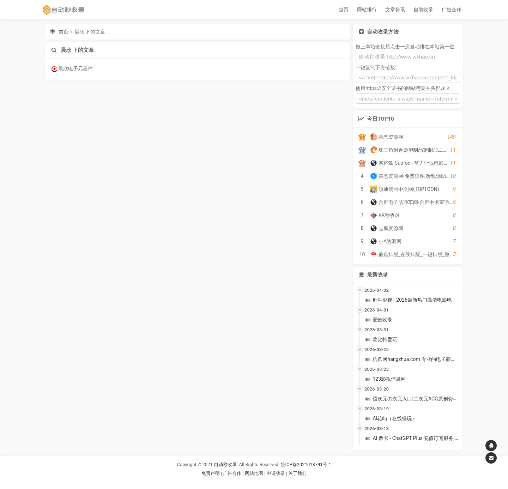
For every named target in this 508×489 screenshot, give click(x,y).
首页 (344, 9)
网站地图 (254, 473)
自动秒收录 (225, 464)
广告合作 (451, 9)
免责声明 (210, 473)
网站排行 (367, 9)
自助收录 (423, 9)
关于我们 (297, 473)
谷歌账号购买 (264, 481)
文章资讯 (395, 9)
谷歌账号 (239, 481)
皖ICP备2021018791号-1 (306, 464)
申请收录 (276, 473)
